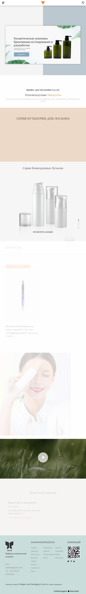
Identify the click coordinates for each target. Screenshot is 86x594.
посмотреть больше (43, 232)
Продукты (34, 551)
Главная (34, 547)
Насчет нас (35, 554)
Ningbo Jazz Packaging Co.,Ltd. (33, 584)
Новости (34, 564)
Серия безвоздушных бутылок (43, 168)
